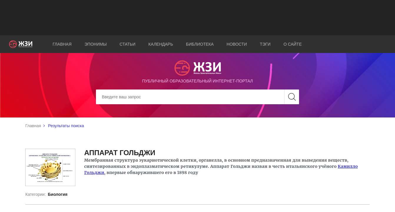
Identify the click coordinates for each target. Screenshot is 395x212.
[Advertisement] (197, 17)
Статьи (127, 44)
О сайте (292, 44)
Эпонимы (95, 44)
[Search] (197, 97)
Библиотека (200, 44)
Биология (57, 194)
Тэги (265, 44)
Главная (62, 44)
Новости (237, 44)
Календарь (160, 44)
